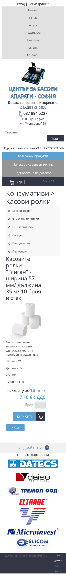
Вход (21, 4)
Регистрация (38, 4)
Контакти (33, 55)
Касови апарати (22, 211)
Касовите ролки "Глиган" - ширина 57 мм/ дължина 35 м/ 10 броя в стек (23, 278)
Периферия (20, 251)
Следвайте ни (29, 447)
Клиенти (33, 47)
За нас (33, 18)
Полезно (33, 40)
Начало (33, 10)
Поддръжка (33, 32)
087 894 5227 (35, 113)
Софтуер (17, 235)
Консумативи (27, 193)
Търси (55, 139)
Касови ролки (28, 201)
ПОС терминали (22, 227)
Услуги (33, 25)
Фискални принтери (25, 219)
